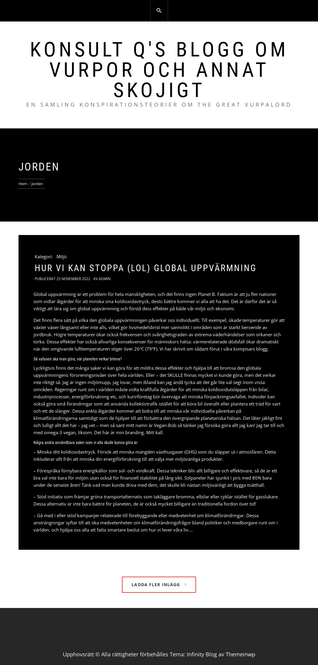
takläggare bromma (174, 497)
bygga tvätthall (249, 485)
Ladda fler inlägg (159, 584)
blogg (261, 349)
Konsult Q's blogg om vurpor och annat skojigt (159, 70)
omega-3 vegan (60, 432)
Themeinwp (240, 654)
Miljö (61, 256)
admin (105, 278)
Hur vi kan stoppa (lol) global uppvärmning (146, 268)
